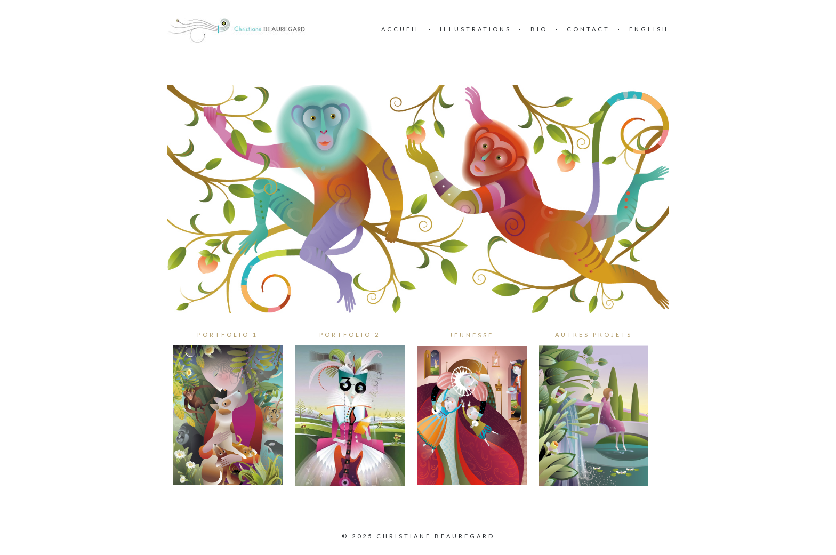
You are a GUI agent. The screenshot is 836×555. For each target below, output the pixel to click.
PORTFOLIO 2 (349, 334)
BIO (539, 29)
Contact (588, 29)
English (649, 29)
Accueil (401, 29)
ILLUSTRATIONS (475, 29)
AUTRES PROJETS (593, 334)
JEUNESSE (471, 335)
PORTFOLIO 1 (227, 334)
